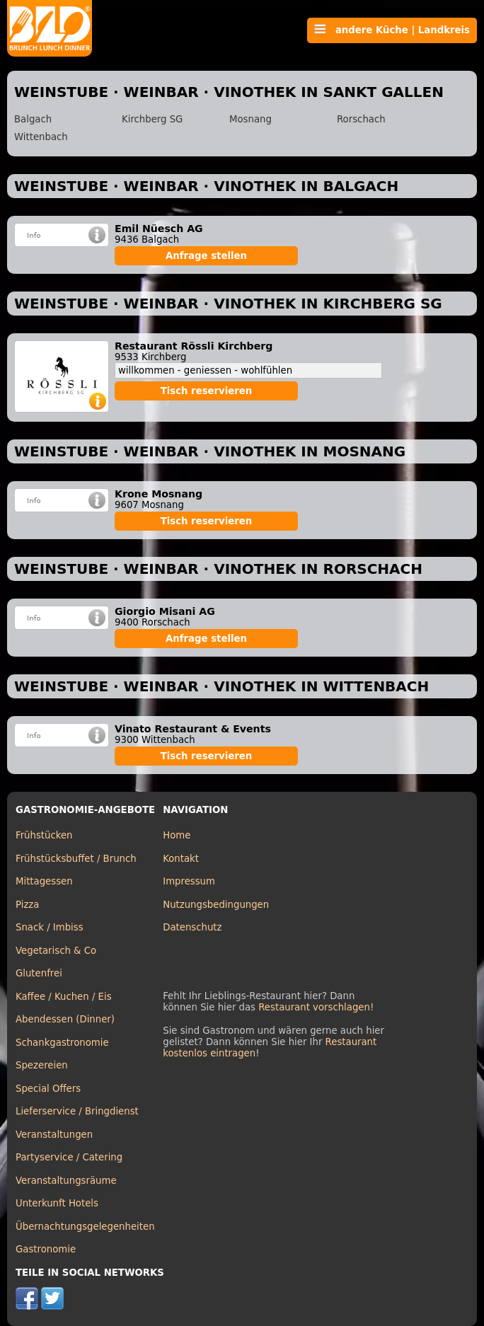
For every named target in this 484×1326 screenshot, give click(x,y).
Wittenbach (41, 137)
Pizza (27, 904)
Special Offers (48, 1088)
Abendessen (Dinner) (65, 1019)
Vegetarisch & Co (56, 950)
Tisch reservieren (207, 391)
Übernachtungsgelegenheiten (85, 1226)
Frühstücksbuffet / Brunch (76, 858)
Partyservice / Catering (69, 1157)
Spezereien (42, 1065)
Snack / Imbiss (49, 927)
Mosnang (250, 119)
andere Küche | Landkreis (392, 29)
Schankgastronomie (62, 1042)
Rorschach (361, 119)
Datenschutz (192, 927)
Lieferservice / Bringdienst (77, 1111)
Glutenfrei (39, 973)
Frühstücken (44, 835)
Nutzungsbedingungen (216, 904)
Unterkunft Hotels (57, 1203)
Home (176, 835)
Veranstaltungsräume (66, 1180)
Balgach (33, 119)
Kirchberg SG (152, 119)
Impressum (189, 881)
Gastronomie (46, 1249)
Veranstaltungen (54, 1134)
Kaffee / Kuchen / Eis (64, 996)
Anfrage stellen (206, 255)
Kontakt (181, 858)
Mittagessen (44, 881)
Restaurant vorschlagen (314, 1007)
